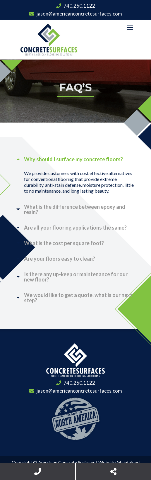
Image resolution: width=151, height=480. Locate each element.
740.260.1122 (75, 6)
